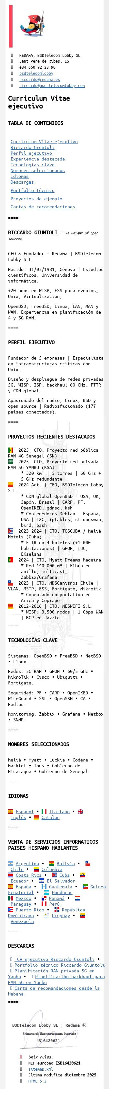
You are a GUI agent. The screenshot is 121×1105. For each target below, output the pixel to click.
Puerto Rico (30, 909)
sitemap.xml (40, 1069)
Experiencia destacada (38, 158)
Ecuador (20, 880)
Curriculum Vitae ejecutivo (44, 141)
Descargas (22, 182)
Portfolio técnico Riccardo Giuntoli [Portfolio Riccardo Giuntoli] (56, 965)
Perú (54, 904)
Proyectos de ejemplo (36, 198)
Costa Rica (29, 875)
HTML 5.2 (37, 1080)
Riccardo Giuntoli (33, 147)
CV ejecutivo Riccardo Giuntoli (51, 959)
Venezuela (22, 921)
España (23, 886)
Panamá (57, 898)
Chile (17, 869)
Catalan (51, 817)
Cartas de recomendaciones (43, 206)
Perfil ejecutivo (31, 153)
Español (25, 811)
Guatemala (60, 886)
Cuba (64, 875)
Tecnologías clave (33, 164)
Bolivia (66, 863)
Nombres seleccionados (38, 170)
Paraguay (21, 904)
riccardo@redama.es (39, 79)
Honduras (62, 892)
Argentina (27, 863)
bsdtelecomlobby (36, 73)
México (23, 898)
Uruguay (61, 915)
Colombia (52, 869)
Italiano (59, 811)
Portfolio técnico (33, 190)
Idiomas (20, 176)
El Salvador (61, 880)
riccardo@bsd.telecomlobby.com (52, 85)
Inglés (18, 817)
